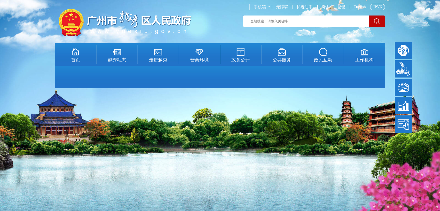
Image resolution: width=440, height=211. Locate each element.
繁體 (341, 7)
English (359, 7)
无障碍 (282, 7)
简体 (325, 7)
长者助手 (304, 7)
